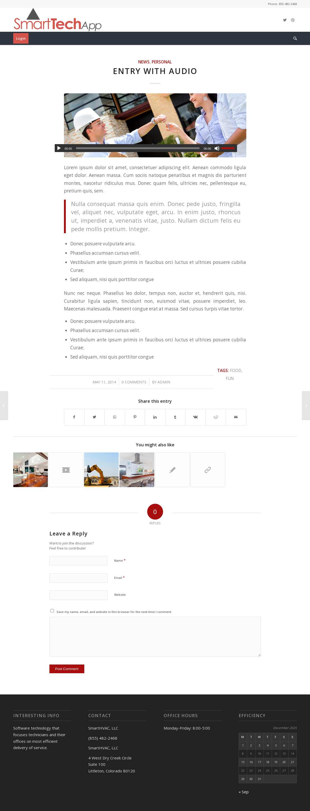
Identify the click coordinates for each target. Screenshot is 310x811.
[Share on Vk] (195, 417)
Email (119, 577)
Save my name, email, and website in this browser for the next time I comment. (114, 612)
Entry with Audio (155, 71)
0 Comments (134, 381)
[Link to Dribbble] (293, 20)
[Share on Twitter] (94, 417)
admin (164, 381)
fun (230, 378)
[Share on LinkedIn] (155, 417)
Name (120, 560)
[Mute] (217, 148)
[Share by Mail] (236, 417)
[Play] (59, 148)
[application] (146, 148)
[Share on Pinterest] (135, 417)
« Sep (244, 791)
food (235, 370)
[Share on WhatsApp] (114, 417)
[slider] (138, 148)
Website (120, 595)
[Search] (293, 38)
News (144, 62)
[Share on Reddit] (216, 417)
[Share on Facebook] (74, 417)
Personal (162, 62)
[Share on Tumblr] (175, 417)
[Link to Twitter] (285, 20)
